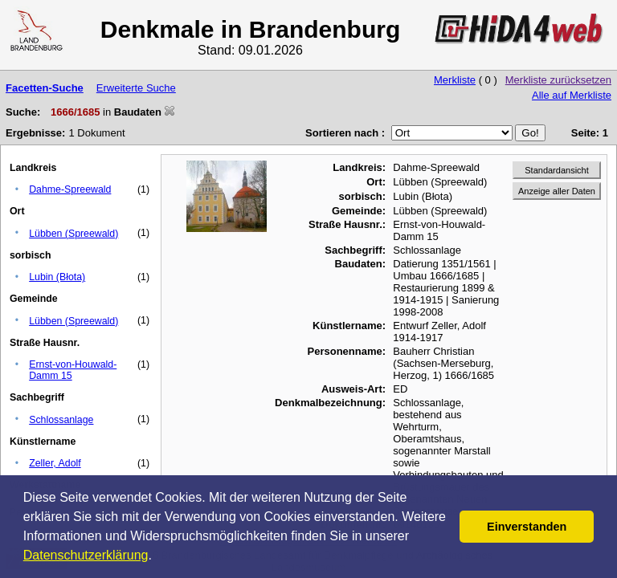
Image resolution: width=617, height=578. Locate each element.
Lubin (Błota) (57, 277)
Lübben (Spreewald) (73, 233)
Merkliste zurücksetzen (558, 80)
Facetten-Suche (45, 88)
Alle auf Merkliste (571, 95)
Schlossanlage (61, 419)
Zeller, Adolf (55, 463)
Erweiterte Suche (136, 88)
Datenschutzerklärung (86, 555)
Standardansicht (557, 170)
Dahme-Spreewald (70, 189)
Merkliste (455, 80)
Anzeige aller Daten (556, 191)
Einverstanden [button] (526, 526)
